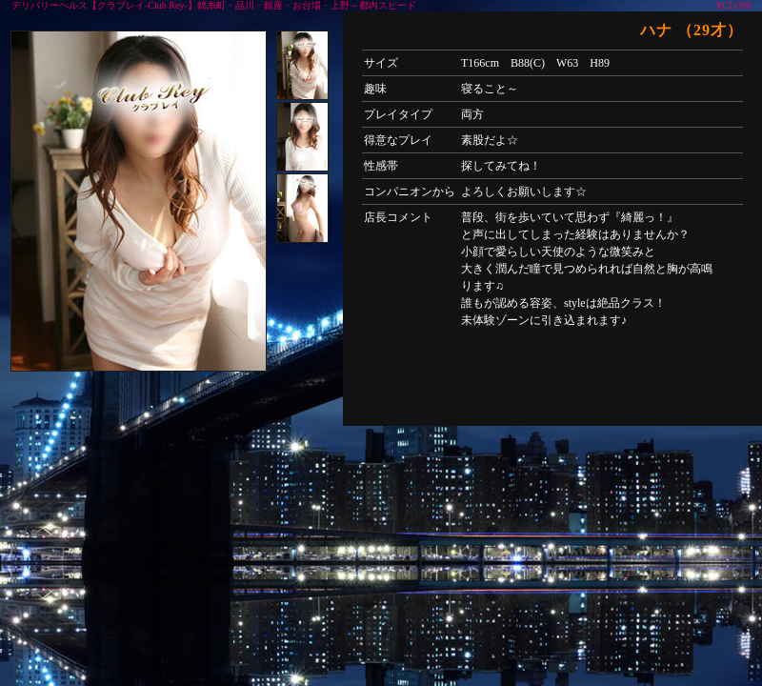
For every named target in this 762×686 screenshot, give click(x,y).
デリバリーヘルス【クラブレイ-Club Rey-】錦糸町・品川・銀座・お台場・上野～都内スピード (213, 5)
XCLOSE (733, 5)
